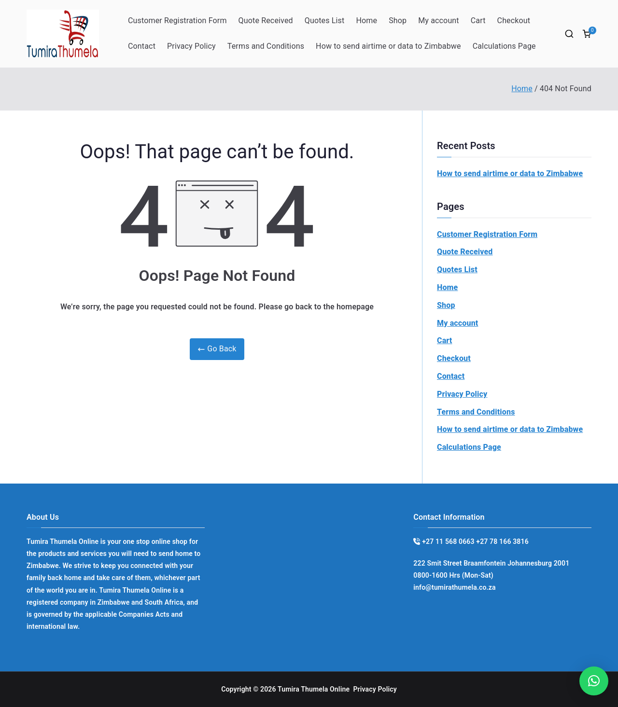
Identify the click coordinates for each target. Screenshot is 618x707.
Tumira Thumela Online (314, 689)
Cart (478, 20)
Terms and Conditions (265, 46)
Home (366, 20)
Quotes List (325, 20)
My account (438, 20)
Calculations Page (504, 46)
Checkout (514, 20)
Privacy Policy (191, 46)
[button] (593, 680)
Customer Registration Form (177, 20)
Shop (398, 20)
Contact (141, 46)
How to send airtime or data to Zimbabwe (388, 46)
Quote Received (266, 20)
